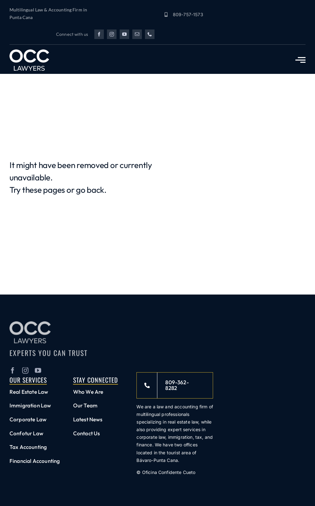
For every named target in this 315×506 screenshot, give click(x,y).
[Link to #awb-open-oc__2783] (300, 60)
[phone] (149, 34)
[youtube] (124, 34)
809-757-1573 (188, 14)
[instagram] (112, 34)
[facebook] (99, 34)
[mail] (137, 34)
